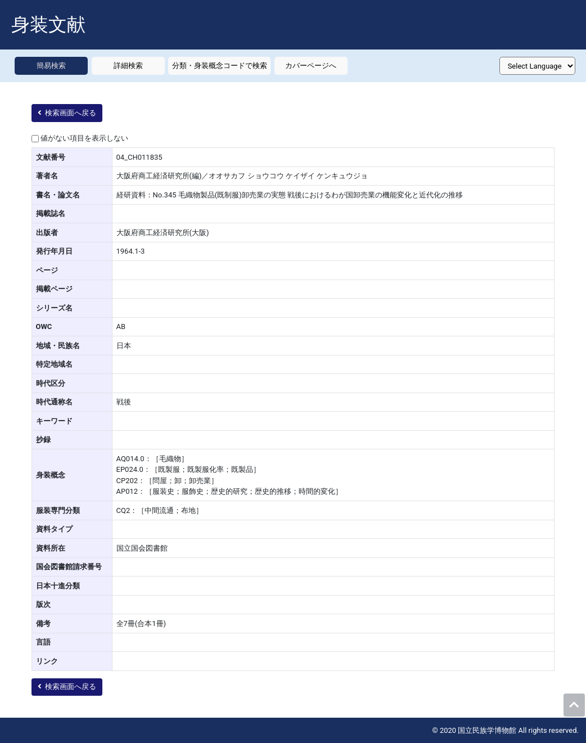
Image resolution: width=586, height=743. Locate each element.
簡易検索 (51, 65)
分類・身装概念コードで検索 (219, 65)
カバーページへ (310, 65)
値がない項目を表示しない (84, 138)
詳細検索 (128, 65)
